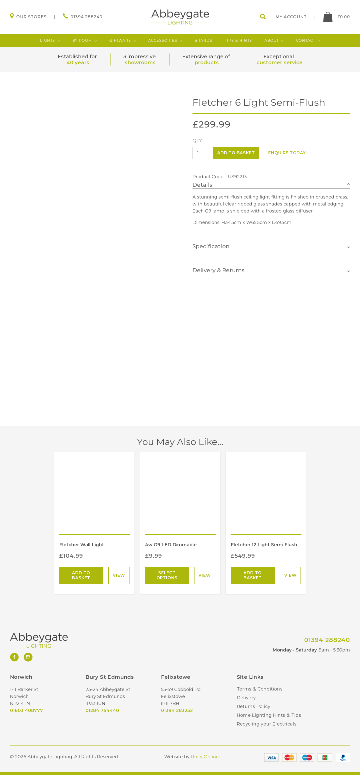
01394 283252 (177, 710)
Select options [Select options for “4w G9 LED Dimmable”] (167, 575)
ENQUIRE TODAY (287, 152)
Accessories (162, 40)
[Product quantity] (199, 153)
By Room (82, 40)
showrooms (140, 63)
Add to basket (236, 152)
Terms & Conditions (259, 689)
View (119, 575)
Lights (47, 40)
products (206, 63)
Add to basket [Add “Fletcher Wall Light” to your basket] (81, 575)
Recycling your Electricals (266, 724)
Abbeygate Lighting (180, 17)
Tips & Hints (238, 40)
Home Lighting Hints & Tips (269, 715)
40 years (77, 63)
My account (291, 16)
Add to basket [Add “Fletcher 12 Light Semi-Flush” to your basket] (253, 575)
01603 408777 (26, 710)
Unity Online (205, 757)
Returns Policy (253, 706)
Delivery (246, 697)
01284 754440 (102, 710)
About (271, 40)
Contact (305, 40)
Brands (203, 40)
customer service (279, 63)
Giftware (120, 40)
